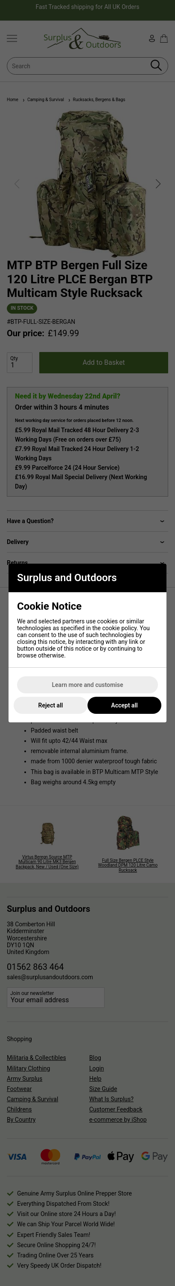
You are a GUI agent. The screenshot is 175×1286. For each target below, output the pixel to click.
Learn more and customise (87, 684)
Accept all (124, 705)
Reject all (50, 705)
